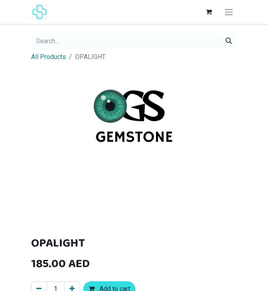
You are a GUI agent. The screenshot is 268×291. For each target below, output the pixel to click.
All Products (48, 57)
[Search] (228, 41)
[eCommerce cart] (209, 12)
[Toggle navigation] (228, 12)
